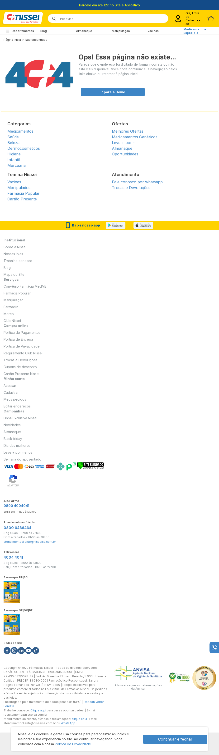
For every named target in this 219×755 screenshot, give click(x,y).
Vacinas (153, 31)
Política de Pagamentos (22, 332)
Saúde (13, 137)
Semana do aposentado (22, 459)
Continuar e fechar (175, 739)
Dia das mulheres (17, 445)
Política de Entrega (18, 339)
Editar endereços (17, 406)
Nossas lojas (13, 254)
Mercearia (16, 165)
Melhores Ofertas (127, 131)
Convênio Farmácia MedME (25, 286)
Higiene (14, 154)
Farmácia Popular (23, 193)
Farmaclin (11, 307)
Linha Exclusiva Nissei (20, 418)
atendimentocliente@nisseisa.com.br (30, 541)
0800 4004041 (16, 506)
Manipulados (18, 187)
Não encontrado (36, 39)
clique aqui (79, 719)
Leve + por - (123, 142)
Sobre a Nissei (15, 247)
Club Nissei (12, 321)
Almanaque (84, 31)
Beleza (13, 142)
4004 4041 (13, 557)
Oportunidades (125, 154)
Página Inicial (13, 39)
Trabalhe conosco (18, 261)
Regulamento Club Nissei (23, 353)
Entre (196, 13)
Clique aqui (38, 710)
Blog (43, 31)
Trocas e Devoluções (131, 187)
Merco (9, 314)
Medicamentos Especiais (194, 31)
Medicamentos (20, 131)
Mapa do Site (14, 274)
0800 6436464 (17, 527)
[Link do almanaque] (12, 591)
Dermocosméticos (23, 148)
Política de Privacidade (22, 346)
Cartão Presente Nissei (21, 374)
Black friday (13, 439)
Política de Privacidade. (73, 744)
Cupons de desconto (20, 367)
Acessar (10, 386)
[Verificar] (90, 465)
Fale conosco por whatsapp (137, 182)
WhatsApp (68, 723)
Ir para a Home (112, 92)
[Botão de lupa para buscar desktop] (52, 17)
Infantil (13, 159)
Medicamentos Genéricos (134, 137)
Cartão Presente (22, 199)
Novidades (12, 425)
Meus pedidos (15, 399)
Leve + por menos (18, 452)
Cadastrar (11, 392)
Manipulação (121, 31)
